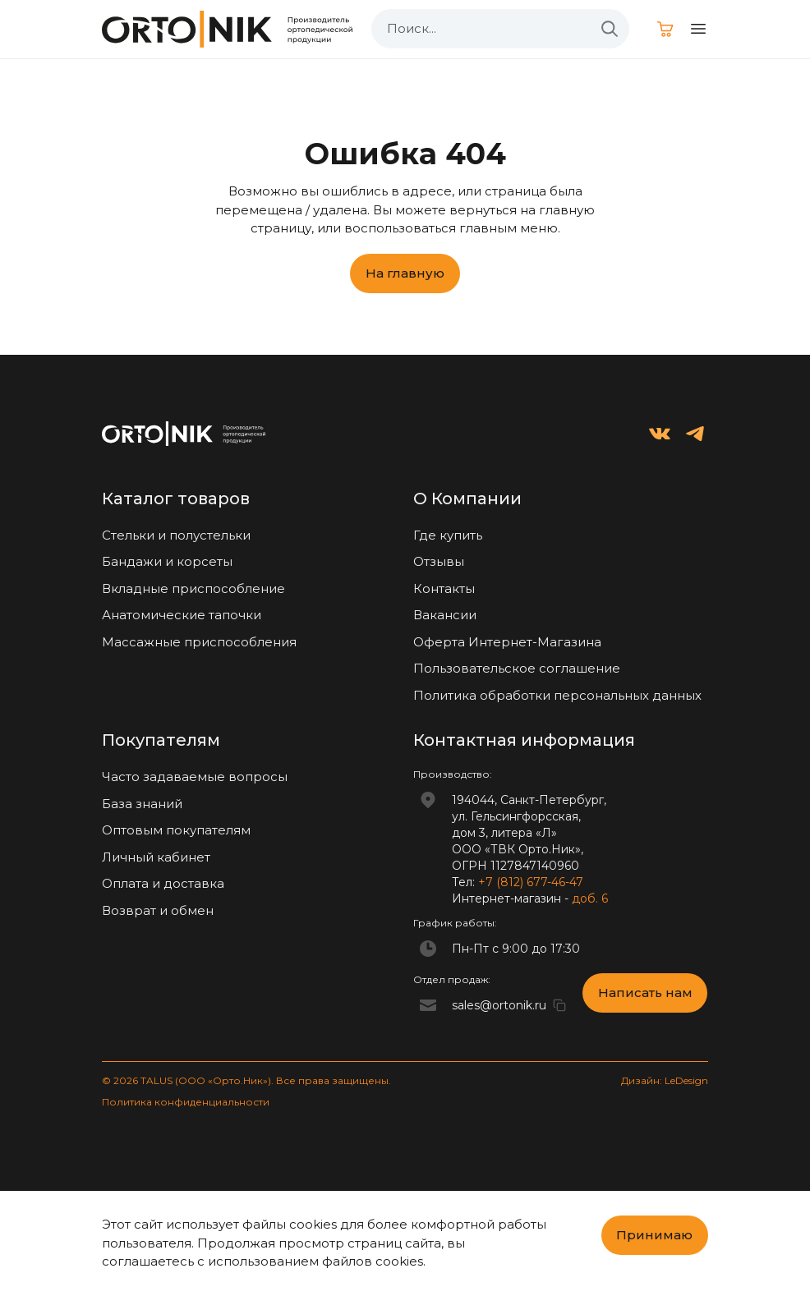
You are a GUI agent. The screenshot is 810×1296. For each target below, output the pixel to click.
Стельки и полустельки (176, 535)
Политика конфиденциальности (185, 1102)
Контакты (444, 588)
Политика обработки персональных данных (557, 695)
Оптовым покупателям (176, 830)
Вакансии (444, 615)
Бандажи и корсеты (167, 561)
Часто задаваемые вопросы (195, 776)
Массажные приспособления (199, 642)
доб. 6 (590, 898)
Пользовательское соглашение (516, 668)
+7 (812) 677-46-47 (530, 882)
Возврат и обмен (158, 910)
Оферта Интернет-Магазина (507, 642)
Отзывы (438, 561)
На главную (405, 273)
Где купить (447, 535)
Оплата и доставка (163, 883)
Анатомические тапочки (181, 615)
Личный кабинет (156, 857)
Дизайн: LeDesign (664, 1080)
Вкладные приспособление (193, 588)
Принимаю (654, 1235)
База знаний (142, 803)
